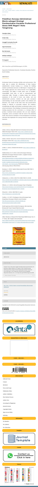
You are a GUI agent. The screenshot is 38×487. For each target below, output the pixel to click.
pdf (5, 248)
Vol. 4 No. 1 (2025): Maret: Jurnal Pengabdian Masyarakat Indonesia (18, 11)
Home (3, 9)
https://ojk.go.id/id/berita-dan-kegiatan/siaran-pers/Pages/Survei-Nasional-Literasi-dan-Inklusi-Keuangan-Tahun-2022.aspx (18, 142)
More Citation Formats (10, 275)
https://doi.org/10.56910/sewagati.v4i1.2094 (16, 66)
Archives (9, 9)
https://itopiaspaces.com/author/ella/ (11, 194)
